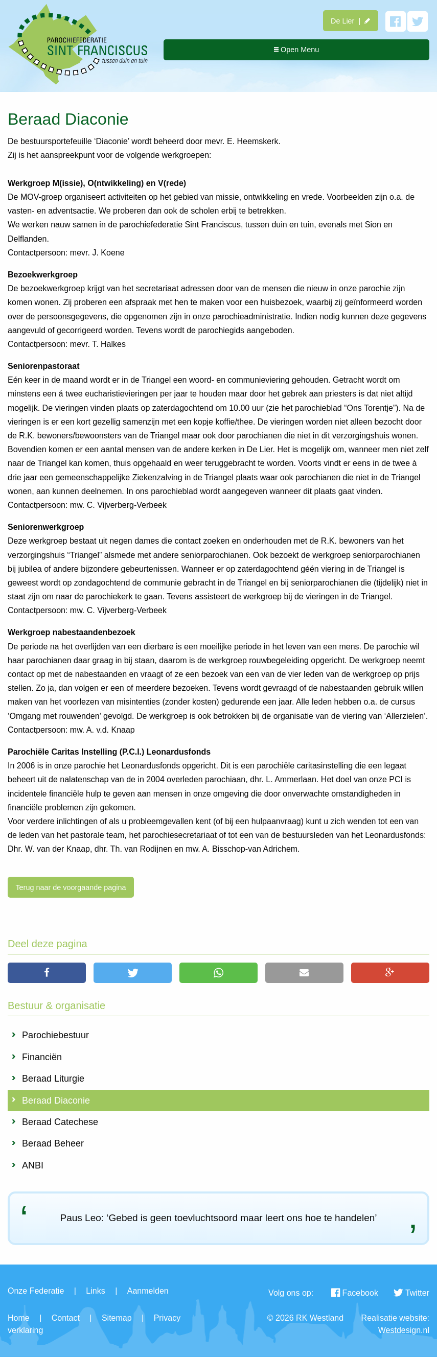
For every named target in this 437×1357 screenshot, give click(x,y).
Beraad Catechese (60, 1122)
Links (95, 1290)
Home (19, 1318)
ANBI (32, 1165)
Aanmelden (148, 1290)
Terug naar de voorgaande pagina (70, 887)
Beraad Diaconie (56, 1100)
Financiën (42, 1057)
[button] (47, 973)
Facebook (354, 1293)
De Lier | (350, 21)
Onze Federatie (36, 1290)
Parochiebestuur (55, 1035)
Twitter (411, 1293)
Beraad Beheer (53, 1143)
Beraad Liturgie (53, 1078)
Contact (66, 1318)
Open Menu (296, 49)
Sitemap (117, 1318)
